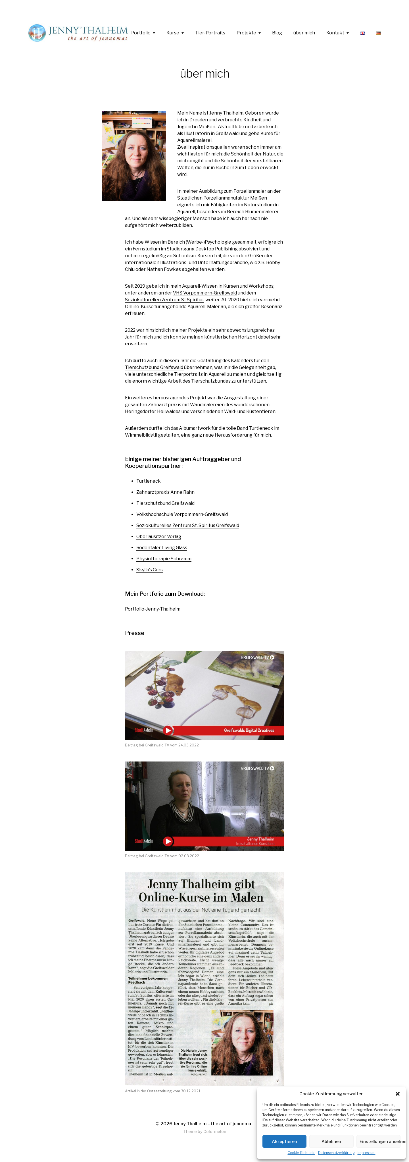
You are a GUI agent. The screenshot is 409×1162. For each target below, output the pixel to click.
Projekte (246, 33)
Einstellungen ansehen (380, 1141)
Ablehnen (331, 1141)
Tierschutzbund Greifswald (154, 367)
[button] (397, 1094)
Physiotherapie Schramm (163, 558)
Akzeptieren (284, 1141)
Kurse (172, 33)
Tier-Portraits (210, 33)
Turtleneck (148, 481)
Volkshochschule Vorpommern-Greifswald (182, 514)
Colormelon (214, 1131)
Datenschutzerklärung (336, 1153)
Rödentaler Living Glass (161, 547)
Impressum (366, 1153)
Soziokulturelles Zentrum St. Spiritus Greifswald (187, 525)
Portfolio (141, 33)
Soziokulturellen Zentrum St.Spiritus (164, 299)
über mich (304, 33)
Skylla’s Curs (149, 569)
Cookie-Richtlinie (301, 1153)
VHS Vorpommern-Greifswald (205, 293)
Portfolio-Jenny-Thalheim (152, 609)
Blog (277, 33)
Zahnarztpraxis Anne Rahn (165, 492)
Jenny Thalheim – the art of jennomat (213, 1123)
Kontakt (335, 33)
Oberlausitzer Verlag (158, 536)
